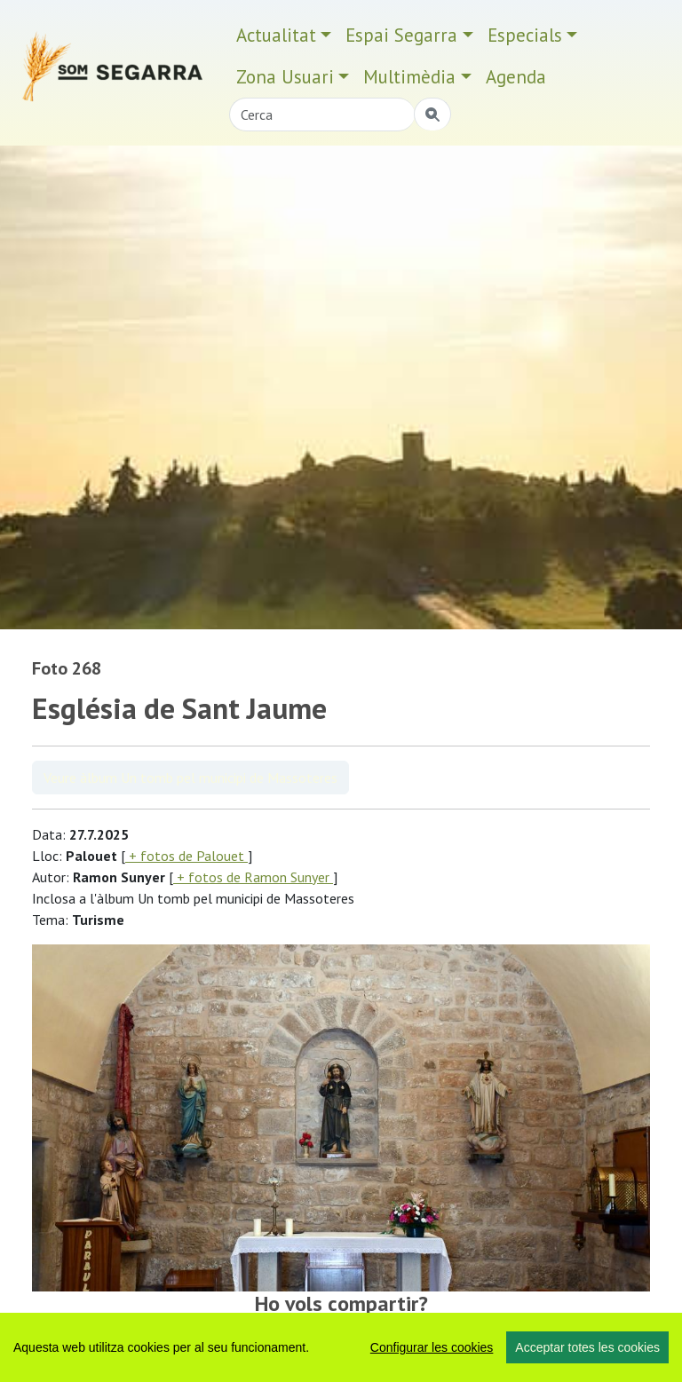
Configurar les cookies (432, 1347)
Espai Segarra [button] (401, 35)
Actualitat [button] (276, 35)
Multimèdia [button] (409, 77)
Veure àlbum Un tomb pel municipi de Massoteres (190, 777)
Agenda (516, 77)
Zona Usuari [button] (285, 77)
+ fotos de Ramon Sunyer (253, 877)
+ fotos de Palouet (186, 856)
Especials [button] (525, 35)
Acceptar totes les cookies (587, 1347)
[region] (341, 1347)
